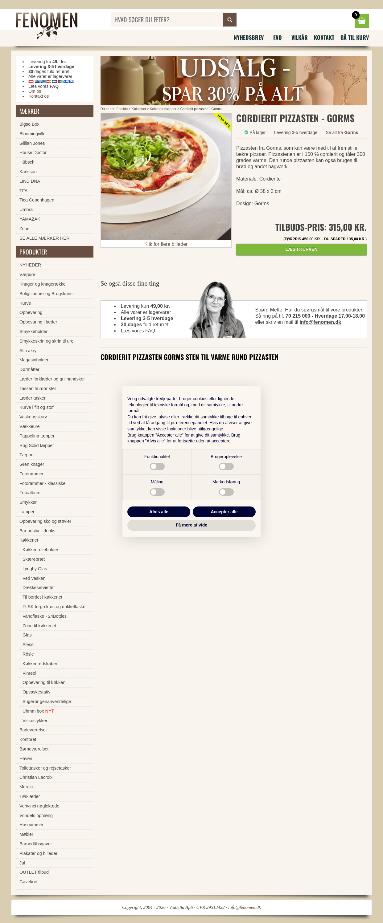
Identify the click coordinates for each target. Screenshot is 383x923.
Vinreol (29, 673)
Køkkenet (139, 109)
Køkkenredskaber (163, 109)
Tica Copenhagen (36, 199)
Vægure (27, 274)
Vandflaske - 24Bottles (45, 616)
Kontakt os (38, 96)
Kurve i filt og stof (36, 407)
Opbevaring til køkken (44, 682)
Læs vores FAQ (138, 330)
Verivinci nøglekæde (39, 805)
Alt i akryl (28, 350)
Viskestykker (35, 720)
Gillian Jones (32, 143)
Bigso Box (29, 124)
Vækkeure (29, 426)
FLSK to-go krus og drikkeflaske (54, 606)
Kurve (25, 303)
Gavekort (28, 881)
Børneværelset (33, 748)
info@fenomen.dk (320, 322)
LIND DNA (29, 181)
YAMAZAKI (30, 219)
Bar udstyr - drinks (37, 530)
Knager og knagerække (42, 284)
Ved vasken (34, 578)
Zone (24, 228)
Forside (122, 109)
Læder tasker (32, 398)
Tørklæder (29, 796)
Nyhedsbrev (249, 37)
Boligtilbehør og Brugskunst (46, 293)
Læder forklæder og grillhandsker (52, 378)
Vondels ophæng (36, 815)
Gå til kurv (354, 37)
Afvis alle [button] (158, 511)
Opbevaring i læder (38, 321)
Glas (27, 634)
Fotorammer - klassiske (42, 483)
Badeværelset (33, 729)
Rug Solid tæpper (36, 445)
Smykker (28, 502)
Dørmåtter (29, 369)
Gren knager (31, 464)
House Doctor (33, 152)
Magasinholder (33, 359)
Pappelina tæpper (37, 435)
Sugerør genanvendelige (47, 701)
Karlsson (28, 171)
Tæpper (27, 454)
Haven (25, 758)
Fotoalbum (29, 492)
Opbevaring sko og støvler (45, 521)
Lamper (27, 511)
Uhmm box (38, 711)
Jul (22, 862)
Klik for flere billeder (166, 244)
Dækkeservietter (39, 587)
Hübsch (27, 162)
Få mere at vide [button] (191, 524)
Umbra (26, 209)
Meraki (26, 786)
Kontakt (324, 37)
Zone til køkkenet (39, 625)
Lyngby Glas (35, 568)
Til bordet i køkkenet (42, 597)
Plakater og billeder (38, 853)
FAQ (277, 37)
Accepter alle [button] (224, 511)
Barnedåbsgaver (35, 843)
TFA (23, 190)
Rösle (28, 654)
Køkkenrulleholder (40, 549)
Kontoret (27, 739)
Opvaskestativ (36, 691)
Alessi (28, 644)
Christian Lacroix (35, 777)
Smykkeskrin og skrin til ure (46, 341)
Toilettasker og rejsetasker (45, 768)
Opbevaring (30, 312)
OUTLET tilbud (34, 872)
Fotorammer (31, 473)
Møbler (26, 834)
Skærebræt (34, 559)
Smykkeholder (33, 331)
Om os (34, 91)
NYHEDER (30, 264)
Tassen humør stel (37, 388)
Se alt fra (342, 132)
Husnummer (31, 824)
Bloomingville (32, 133)
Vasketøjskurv (33, 416)
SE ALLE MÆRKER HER (44, 238)
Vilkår (299, 37)
